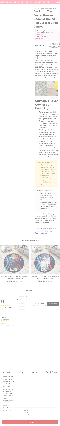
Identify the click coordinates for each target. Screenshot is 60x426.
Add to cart (30, 422)
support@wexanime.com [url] (8, 401)
